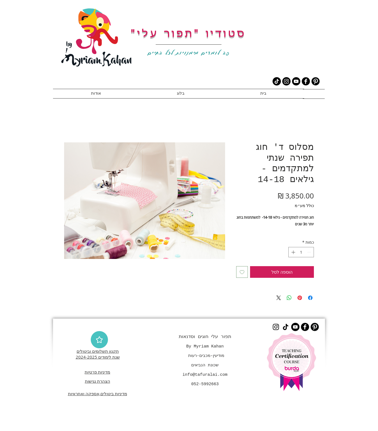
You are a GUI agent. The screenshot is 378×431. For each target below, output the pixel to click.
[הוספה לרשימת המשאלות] (242, 272)
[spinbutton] (301, 252)
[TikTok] (277, 81)
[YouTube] (296, 81)
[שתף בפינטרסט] (299, 297)
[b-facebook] (306, 81)
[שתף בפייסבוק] (310, 297)
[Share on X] (278, 297)
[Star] (99, 339)
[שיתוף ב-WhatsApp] (289, 297)
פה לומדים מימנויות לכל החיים (189, 52)
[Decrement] (309, 252)
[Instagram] (286, 81)
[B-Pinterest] (315, 81)
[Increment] (292, 252)
